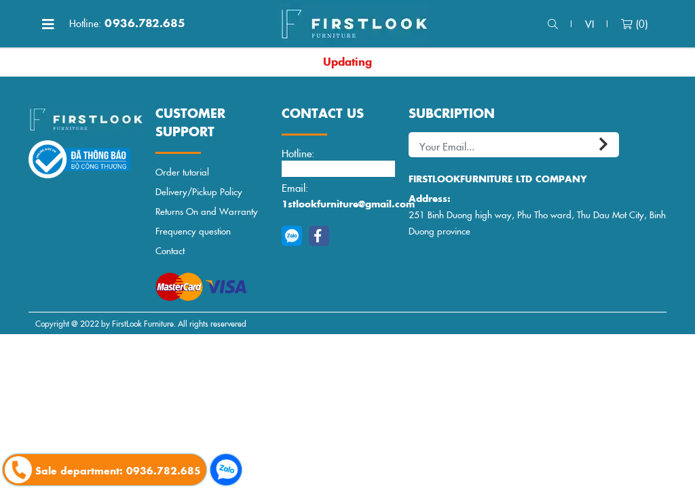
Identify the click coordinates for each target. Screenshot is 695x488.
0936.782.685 (127, 23)
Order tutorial (182, 171)
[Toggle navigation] (48, 24)
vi (589, 23)
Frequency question (193, 230)
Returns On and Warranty (206, 211)
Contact (170, 250)
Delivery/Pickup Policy (198, 191)
